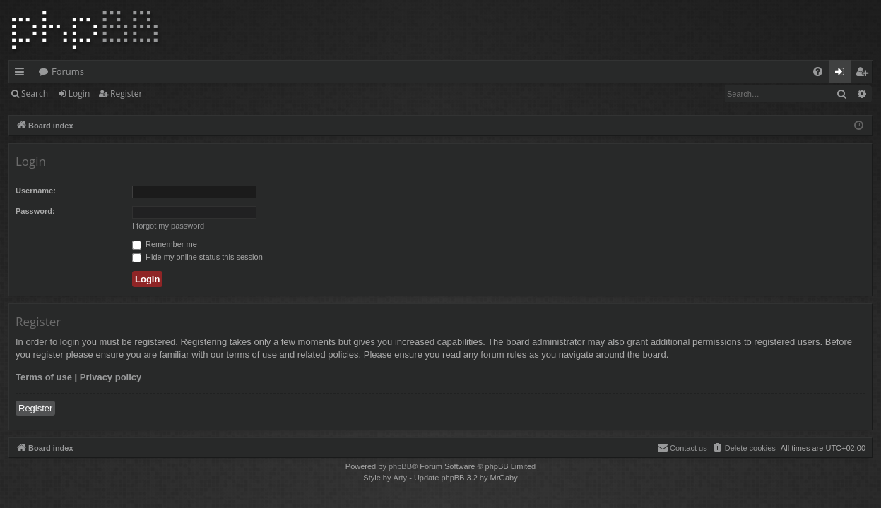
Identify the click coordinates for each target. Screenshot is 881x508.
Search (34, 93)
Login (79, 93)
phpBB (400, 466)
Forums (68, 71)
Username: (36, 190)
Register (126, 93)
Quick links (22, 74)
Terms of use (44, 377)
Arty (401, 477)
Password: (35, 211)
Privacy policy (110, 377)
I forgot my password (168, 226)
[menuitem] (818, 71)
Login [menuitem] (842, 74)
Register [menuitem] (865, 74)
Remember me (164, 244)
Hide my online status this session (197, 257)
